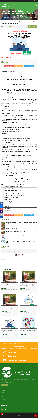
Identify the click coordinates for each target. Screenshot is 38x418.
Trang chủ (13, 16)
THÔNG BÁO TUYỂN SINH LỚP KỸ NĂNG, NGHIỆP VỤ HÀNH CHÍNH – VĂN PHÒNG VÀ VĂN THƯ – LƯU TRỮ (9, 331)
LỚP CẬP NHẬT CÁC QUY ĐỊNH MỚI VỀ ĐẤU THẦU (15, 231)
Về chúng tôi (3, 399)
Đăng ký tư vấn (18, 66)
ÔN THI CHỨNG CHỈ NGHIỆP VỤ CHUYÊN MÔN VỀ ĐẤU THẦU (8, 284)
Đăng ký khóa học (32, 26)
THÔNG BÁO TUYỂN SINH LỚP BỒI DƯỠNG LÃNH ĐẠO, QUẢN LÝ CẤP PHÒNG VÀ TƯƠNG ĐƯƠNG (21, 236)
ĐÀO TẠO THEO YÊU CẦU (6, 394)
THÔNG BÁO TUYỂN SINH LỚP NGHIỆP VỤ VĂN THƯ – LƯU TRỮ (28, 307)
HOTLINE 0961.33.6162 (29, 66)
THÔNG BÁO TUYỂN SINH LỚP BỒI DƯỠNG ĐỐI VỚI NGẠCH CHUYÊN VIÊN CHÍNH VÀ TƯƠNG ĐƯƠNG (28, 331)
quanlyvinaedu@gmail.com (34, 2)
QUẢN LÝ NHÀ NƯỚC (5, 392)
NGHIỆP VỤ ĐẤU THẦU (5, 390)
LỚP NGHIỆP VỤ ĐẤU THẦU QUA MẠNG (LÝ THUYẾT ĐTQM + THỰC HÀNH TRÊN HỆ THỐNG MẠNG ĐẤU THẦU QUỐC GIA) (21, 223)
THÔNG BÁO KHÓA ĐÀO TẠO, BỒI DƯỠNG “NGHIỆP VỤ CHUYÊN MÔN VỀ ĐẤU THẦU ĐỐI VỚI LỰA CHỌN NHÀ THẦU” (21, 228)
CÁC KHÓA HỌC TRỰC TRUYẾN (21, 16)
